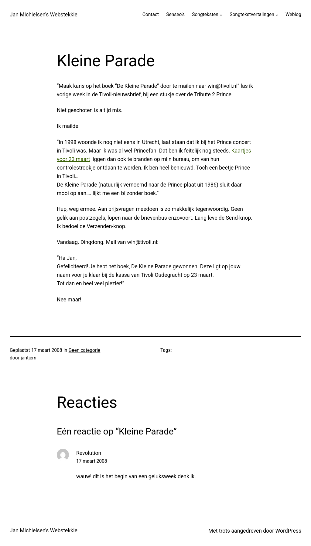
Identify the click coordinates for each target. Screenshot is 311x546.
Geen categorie (85, 350)
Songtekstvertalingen (252, 14)
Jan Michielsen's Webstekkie (43, 15)
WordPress (288, 531)
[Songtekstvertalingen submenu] (276, 14)
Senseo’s (175, 14)
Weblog (293, 14)
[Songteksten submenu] (221, 14)
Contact (150, 14)
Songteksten (205, 14)
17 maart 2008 (91, 461)
